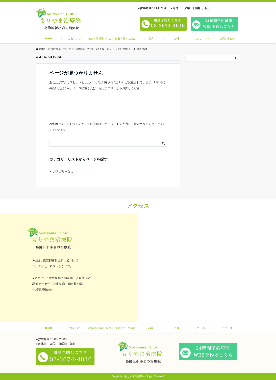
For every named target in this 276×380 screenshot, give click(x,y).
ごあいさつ (74, 38)
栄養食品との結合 (125, 38)
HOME (48, 38)
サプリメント (201, 38)
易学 (150, 38)
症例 (176, 38)
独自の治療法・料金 (99, 38)
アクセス (227, 328)
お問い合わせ (227, 38)
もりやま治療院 (133, 376)
